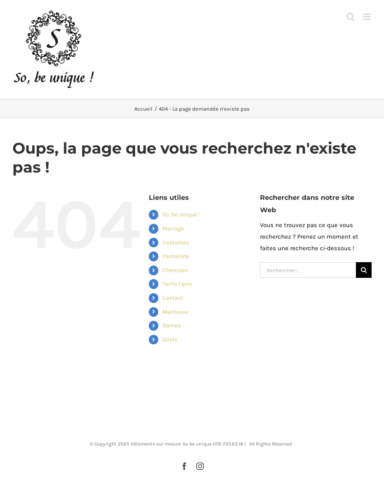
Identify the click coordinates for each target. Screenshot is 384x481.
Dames (171, 325)
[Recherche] (364, 270)
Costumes (175, 242)
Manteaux (175, 311)
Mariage (173, 228)
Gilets (169, 339)
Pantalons (175, 256)
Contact (172, 297)
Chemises (175, 270)
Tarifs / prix (177, 283)
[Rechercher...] (308, 270)
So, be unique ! (181, 214)
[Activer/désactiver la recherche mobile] (350, 16)
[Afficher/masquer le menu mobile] (367, 16)
